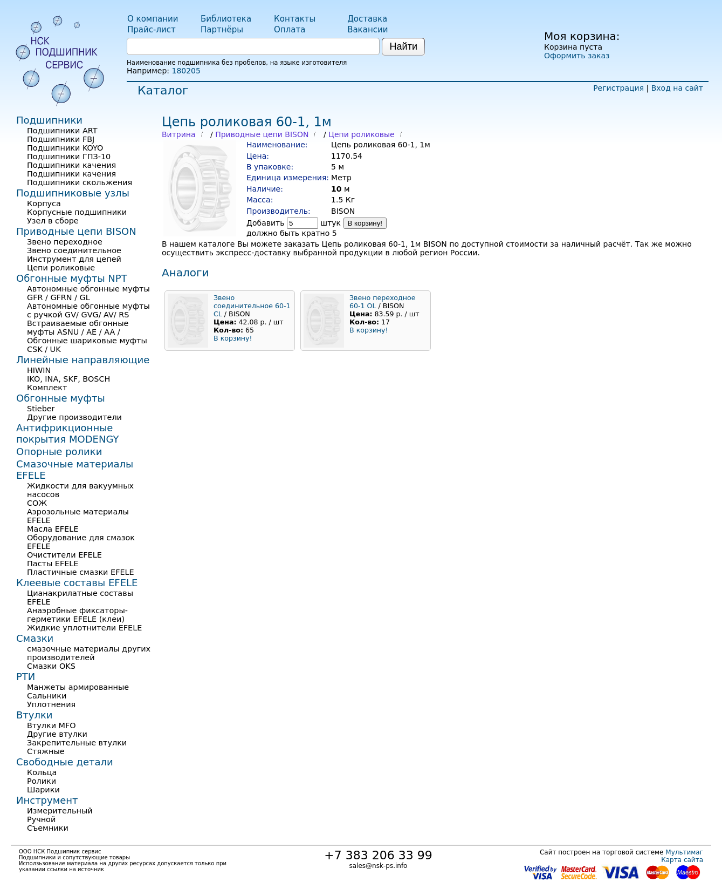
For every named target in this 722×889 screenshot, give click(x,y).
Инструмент (47, 800)
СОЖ (37, 503)
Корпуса (44, 203)
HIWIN (39, 370)
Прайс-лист (151, 30)
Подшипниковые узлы (72, 193)
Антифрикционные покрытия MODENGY (67, 433)
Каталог (162, 90)
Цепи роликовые (361, 134)
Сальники (46, 695)
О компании (152, 19)
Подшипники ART (62, 130)
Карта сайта (682, 860)
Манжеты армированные (78, 687)
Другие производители (74, 417)
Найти (403, 46)
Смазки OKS (51, 666)
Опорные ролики (59, 451)
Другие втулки (57, 734)
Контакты (294, 19)
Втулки (34, 715)
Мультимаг (684, 852)
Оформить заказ (576, 55)
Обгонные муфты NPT (71, 278)
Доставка (367, 19)
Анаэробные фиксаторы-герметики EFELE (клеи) (77, 614)
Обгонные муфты (60, 398)
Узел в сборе (53, 220)
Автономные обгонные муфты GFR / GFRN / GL (88, 293)
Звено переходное (64, 241)
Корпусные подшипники (77, 212)
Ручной (41, 819)
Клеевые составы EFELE (76, 582)
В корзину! (365, 223)
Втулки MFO (51, 725)
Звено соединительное (74, 250)
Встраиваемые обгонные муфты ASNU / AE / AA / (77, 327)
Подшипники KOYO (65, 148)
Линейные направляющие (82, 359)
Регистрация (618, 88)
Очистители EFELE (64, 555)
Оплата (289, 30)
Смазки (34, 638)
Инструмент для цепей (74, 259)
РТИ (25, 676)
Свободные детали (64, 762)
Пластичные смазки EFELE (80, 572)
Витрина (179, 134)
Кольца (42, 772)
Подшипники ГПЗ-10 (69, 156)
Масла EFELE (52, 529)
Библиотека (226, 19)
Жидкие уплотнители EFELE (84, 627)
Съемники (47, 828)
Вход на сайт (677, 88)
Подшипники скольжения (79, 182)
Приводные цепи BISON (261, 134)
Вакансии (367, 30)
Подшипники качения (71, 165)
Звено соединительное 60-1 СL (252, 306)
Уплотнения (51, 704)
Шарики (43, 789)
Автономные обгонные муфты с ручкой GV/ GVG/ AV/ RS (88, 310)
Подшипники (49, 120)
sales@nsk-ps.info (378, 866)
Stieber (41, 408)
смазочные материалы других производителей (88, 653)
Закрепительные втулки (77, 742)
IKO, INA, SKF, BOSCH (68, 379)
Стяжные (46, 751)
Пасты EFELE (52, 563)
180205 (185, 70)
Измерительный (60, 810)
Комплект (47, 387)
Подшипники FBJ (60, 139)
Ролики (41, 781)
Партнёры (222, 30)
